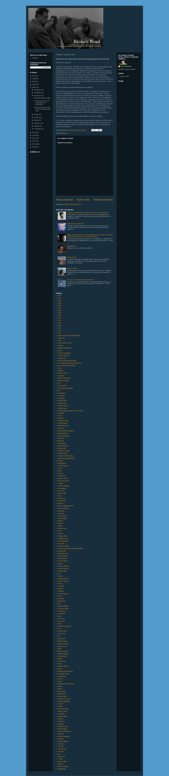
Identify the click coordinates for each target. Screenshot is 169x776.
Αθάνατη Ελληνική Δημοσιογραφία (69, 335)
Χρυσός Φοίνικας (63, 508)
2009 (59, 313)
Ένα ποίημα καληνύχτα (65, 388)
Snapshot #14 (71, 246)
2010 (59, 315)
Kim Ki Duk (61, 621)
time (59, 754)
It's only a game (63, 593)
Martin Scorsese (63, 644)
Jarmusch (61, 598)
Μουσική (60, 441)
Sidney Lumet (62, 711)
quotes (60, 689)
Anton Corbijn (62, 516)
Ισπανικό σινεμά (63, 406)
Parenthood (61, 676)
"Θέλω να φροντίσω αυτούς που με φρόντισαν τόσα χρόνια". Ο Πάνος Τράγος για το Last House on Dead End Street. (90, 235)
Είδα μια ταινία (62, 373)
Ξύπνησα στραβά (63, 451)
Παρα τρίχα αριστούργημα (66, 458)
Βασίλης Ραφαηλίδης (64, 348)
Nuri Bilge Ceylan (63, 674)
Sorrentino (61, 721)
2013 (59, 323)
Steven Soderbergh (64, 731)
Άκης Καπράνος (126, 66)
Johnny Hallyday (63, 606)
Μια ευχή (61, 428)
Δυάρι (60, 368)
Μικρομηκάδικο (63, 433)
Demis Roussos (63, 553)
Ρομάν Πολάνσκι (63, 466)
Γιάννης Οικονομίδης (64, 353)
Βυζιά (59, 350)
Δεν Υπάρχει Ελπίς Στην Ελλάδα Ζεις (70, 363)
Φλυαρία (64, 133)
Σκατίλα (60, 473)
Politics (60, 686)
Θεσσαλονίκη (62, 403)
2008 (59, 310)
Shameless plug (63, 709)
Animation (61, 513)
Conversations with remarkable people (70, 548)
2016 (59, 330)
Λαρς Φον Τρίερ (63, 421)
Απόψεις (60, 345)
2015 (59, 328)
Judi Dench (61, 613)
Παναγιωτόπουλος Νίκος (66, 456)
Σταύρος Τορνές (63, 478)
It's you (60, 596)
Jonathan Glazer (63, 608)
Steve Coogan (62, 729)
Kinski (60, 623)
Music (60, 664)
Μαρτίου (37, 126)
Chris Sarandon (63, 541)
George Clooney (63, 566)
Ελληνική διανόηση (64, 378)
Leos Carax (61, 633)
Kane (59, 616)
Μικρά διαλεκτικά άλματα (66, 431)
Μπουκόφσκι (62, 443)
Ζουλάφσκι (61, 398)
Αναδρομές (61, 338)
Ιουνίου (36, 117)
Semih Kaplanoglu (64, 701)
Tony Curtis (61, 756)
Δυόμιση (60, 370)
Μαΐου (36, 120)
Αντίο (59, 340)
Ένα (59, 383)
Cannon (60, 533)
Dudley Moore (62, 558)
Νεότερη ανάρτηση (64, 200)
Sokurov (60, 719)
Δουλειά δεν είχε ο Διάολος (66, 365)
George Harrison (63, 568)
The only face (62, 749)
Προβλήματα (62, 463)
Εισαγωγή (61, 375)
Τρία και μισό (62, 493)
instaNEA (35, 58)
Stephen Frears (63, 726)
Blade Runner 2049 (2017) (75, 224)
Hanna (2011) (71, 257)
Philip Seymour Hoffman (66, 684)
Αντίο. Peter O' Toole (64, 343)
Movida (60, 659)
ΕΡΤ (59, 390)
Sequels (60, 704)
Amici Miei (61, 511)
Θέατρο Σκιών (62, 400)
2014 (59, 325)
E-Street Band (62, 561)
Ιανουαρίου (38, 129)
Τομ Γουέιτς (61, 491)
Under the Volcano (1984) (42, 98)
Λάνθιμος (61, 418)
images (60, 588)
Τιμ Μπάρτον (62, 488)
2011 (59, 318)
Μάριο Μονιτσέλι (63, 425)
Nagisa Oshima (63, 666)
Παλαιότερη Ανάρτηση (103, 200)
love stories (61, 638)
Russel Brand (62, 696)
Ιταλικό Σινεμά (62, 408)
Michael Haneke (63, 654)
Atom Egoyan (62, 518)
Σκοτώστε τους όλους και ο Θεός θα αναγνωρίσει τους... (42, 109)
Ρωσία (60, 468)
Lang (59, 628)
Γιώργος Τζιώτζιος (64, 355)
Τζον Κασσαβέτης (63, 486)
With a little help (63, 766)
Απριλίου (37, 123)
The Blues (61, 744)
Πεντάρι (60, 461)
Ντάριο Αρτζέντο (63, 446)
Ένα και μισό (62, 385)
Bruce (60, 531)
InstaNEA (61, 591)
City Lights (61, 543)
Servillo (60, 706)
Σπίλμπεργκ (61, 476)
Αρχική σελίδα (83, 200)
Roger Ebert (62, 694)
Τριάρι (60, 496)
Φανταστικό (61, 498)
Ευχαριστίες (61, 393)
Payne (60, 681)
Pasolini (60, 679)
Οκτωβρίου (38, 92)
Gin (59, 573)
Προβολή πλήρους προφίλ (127, 69)
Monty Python (62, 656)
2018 (34, 81)
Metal (59, 649)
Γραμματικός (62, 358)
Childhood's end (63, 538)
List (59, 636)
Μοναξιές (61, 438)
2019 (34, 78)
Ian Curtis (61, 586)
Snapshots (61, 714)
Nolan (60, 669)
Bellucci (60, 526)
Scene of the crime (64, 699)
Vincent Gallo (62, 761)
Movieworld (61, 661)
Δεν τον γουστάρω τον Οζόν (67, 360)
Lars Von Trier (62, 631)
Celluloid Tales (62, 536)
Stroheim (61, 734)
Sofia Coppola (62, 716)
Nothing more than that (65, 671)
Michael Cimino (63, 651)
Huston (60, 583)
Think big (61, 751)
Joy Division (62, 611)
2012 (59, 320)
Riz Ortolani (61, 691)
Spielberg (61, 724)
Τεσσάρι (60, 483)
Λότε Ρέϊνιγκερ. (63, 423)
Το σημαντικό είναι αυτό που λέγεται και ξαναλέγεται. (41, 102)
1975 (59, 295)
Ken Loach (61, 619)
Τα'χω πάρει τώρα (63, 481)
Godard (60, 576)
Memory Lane (62, 646)
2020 (34, 76)
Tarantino (61, 739)
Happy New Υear (63, 578)
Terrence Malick (63, 741)
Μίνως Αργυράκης (64, 436)
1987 (59, 298)
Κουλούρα (61, 413)
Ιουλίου (36, 114)
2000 (59, 303)
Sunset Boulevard (63, 736)
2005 (59, 305)
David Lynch (62, 551)
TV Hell (60, 759)
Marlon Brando (62, 641)
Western (60, 764)
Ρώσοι (60, 471)
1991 (59, 300)
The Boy (60, 746)
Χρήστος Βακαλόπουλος (66, 506)
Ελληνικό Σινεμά (63, 380)
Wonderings (62, 769)
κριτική (60, 416)
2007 (59, 308)
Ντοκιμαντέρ (62, 448)
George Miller (62, 571)
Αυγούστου (38, 95)
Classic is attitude (63, 546)
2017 (59, 333)
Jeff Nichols (61, 601)
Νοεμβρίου (38, 90)
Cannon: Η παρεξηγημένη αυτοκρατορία (80, 280)
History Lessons (63, 581)
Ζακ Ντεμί (61, 395)
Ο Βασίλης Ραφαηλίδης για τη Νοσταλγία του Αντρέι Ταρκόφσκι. (87, 212)
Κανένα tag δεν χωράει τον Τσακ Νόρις (70, 411)
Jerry (59, 603)
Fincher (60, 563)
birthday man (62, 528)
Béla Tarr (61, 523)
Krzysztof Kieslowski (64, 626)
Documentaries (63, 556)
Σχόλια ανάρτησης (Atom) (73, 204)
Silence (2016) (72, 268)
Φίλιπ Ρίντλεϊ (62, 501)
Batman (60, 521)
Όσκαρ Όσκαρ (62, 453)
